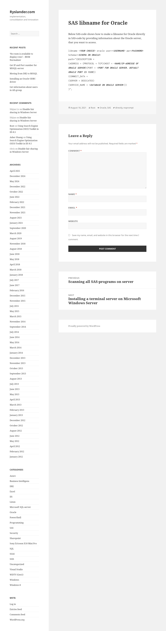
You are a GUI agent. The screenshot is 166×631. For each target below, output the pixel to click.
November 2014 (17, 321)
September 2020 (18, 228)
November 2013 (17, 363)
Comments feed (17, 614)
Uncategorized (17, 564)
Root (12, 125)
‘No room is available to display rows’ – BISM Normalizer (21, 56)
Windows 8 (15, 585)
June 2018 (14, 254)
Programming (17, 522)
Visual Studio (16, 569)
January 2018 (16, 274)
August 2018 (16, 248)
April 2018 (15, 264)
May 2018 (14, 259)
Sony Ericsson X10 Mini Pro (23, 543)
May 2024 (14, 181)
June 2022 (14, 196)
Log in (13, 604)
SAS (11, 527)
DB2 (12, 486)
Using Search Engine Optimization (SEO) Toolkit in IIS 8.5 (24, 129)
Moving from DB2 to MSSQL (23, 73)
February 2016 (17, 290)
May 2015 (14, 311)
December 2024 (17, 176)
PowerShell (15, 517)
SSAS (12, 553)
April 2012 (15, 446)
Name (72, 194)
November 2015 (17, 300)
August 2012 (16, 430)
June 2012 (14, 435)
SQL (12, 548)
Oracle (13, 512)
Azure (13, 475)
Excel (12, 491)
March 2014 (15, 347)
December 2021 (17, 207)
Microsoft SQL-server (20, 507)
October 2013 (16, 368)
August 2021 (16, 217)
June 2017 (14, 285)
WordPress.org (17, 619)
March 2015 (15, 316)
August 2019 (16, 238)
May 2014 (14, 342)
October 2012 (16, 425)
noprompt (128, 107)
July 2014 (14, 332)
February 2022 (17, 202)
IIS (11, 496)
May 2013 (14, 394)
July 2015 (14, 306)
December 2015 (17, 295)
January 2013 (16, 415)
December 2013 (17, 358)
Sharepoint (15, 538)
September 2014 (18, 326)
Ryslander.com (22, 11)
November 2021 (17, 212)
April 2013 (15, 399)
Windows (14, 579)
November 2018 (17, 243)
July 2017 (14, 280)
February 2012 (17, 451)
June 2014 (14, 337)
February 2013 (17, 410)
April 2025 (15, 171)
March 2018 (15, 269)
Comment (75, 150)
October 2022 (16, 191)
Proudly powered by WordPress (84, 326)
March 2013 (15, 404)
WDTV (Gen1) (16, 574)
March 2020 (15, 233)
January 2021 (16, 222)
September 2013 (18, 373)
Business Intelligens (19, 481)
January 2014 (16, 352)
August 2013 (16, 378)
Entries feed (16, 609)
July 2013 (14, 384)
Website (73, 221)
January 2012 (16, 456)
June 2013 (14, 389)
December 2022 (17, 186)
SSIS (12, 559)
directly (118, 107)
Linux (12, 501)
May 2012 (14, 441)
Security (14, 533)
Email (72, 207)
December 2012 (17, 420)
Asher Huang (16, 137)
